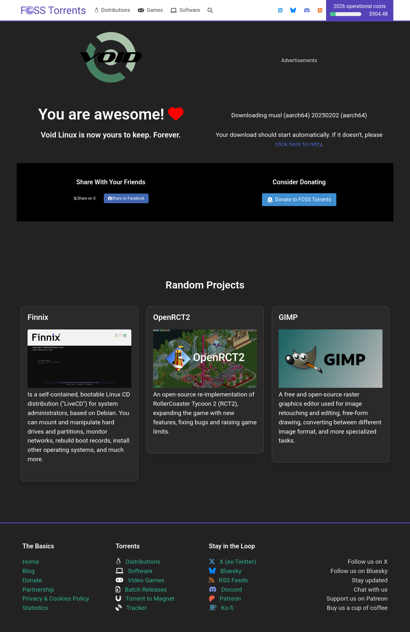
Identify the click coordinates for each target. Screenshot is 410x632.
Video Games (140, 580)
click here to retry (298, 144)
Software (185, 10)
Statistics (35, 607)
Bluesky (225, 571)
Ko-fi (221, 607)
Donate (32, 580)
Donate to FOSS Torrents (299, 199)
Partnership (38, 589)
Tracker (131, 607)
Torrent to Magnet (145, 598)
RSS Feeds (228, 580)
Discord (225, 589)
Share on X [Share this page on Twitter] (84, 198)
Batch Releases (141, 589)
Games (150, 10)
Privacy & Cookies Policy (55, 598)
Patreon (225, 598)
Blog (28, 571)
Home (30, 561)
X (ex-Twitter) (232, 561)
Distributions (112, 10)
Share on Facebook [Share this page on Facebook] (126, 198)
